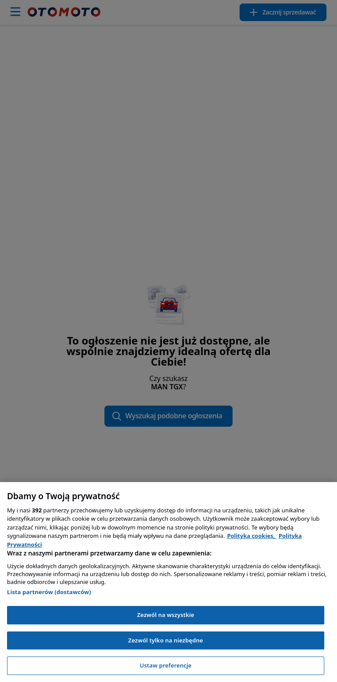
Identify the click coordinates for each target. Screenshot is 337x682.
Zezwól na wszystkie (165, 615)
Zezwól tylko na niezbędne (165, 640)
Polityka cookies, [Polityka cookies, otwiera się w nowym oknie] (251, 536)
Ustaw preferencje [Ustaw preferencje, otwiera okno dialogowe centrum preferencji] (165, 665)
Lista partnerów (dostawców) (49, 592)
